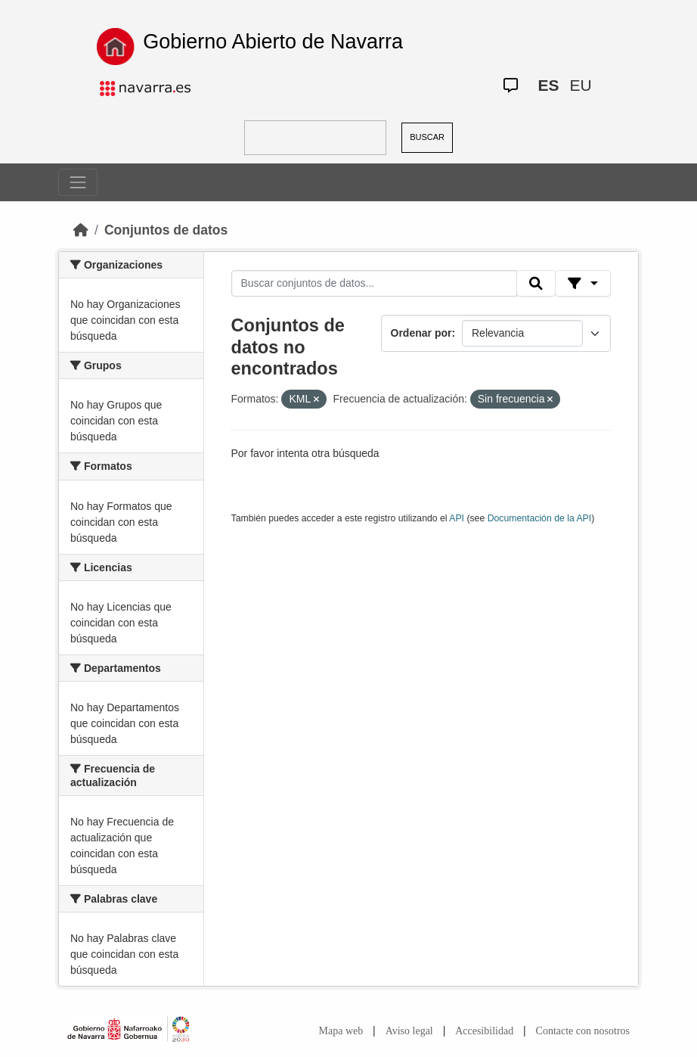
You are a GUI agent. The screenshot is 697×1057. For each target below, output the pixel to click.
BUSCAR (427, 136)
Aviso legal (409, 1031)
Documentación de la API (540, 518)
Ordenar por (421, 333)
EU (581, 85)
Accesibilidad (484, 1031)
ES (548, 85)
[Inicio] (80, 230)
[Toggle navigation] (78, 182)
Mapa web (341, 1031)
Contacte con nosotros (583, 1031)
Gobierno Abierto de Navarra (273, 41)
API (456, 518)
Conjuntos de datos (166, 230)
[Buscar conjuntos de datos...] (374, 283)
